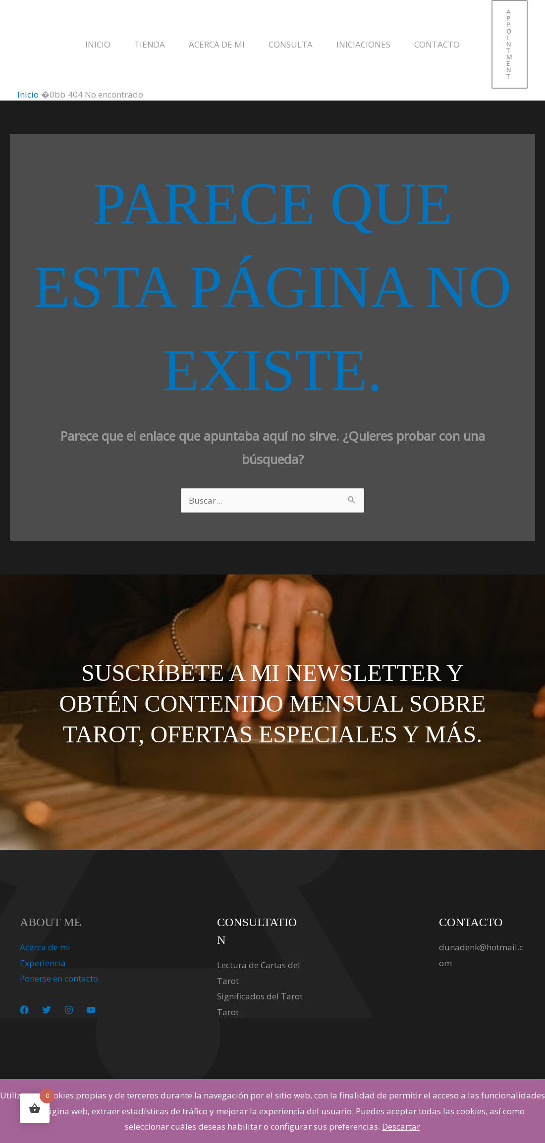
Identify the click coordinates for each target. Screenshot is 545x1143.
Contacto (437, 44)
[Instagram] (68, 1009)
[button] (509, 44)
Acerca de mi (217, 44)
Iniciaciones (363, 44)
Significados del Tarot (260, 996)
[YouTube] (91, 1009)
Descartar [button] (401, 1126)
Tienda (149, 44)
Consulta (291, 44)
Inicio (97, 44)
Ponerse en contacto (59, 978)
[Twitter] (46, 1009)
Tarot (228, 1012)
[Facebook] (24, 1009)
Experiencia (43, 963)
